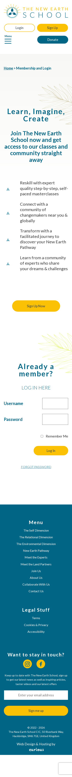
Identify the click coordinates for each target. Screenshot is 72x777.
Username (13, 403)
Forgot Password (36, 467)
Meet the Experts (36, 557)
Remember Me (54, 436)
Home (8, 68)
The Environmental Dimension (36, 544)
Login (19, 28)
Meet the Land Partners (36, 564)
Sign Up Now (36, 306)
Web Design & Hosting (34, 744)
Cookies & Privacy (36, 625)
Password (13, 419)
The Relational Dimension (36, 537)
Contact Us (36, 591)
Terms (36, 618)
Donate (52, 40)
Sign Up (52, 28)
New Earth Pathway (36, 550)
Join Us (36, 571)
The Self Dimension (36, 530)
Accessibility (36, 631)
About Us (36, 577)
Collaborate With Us (36, 584)
